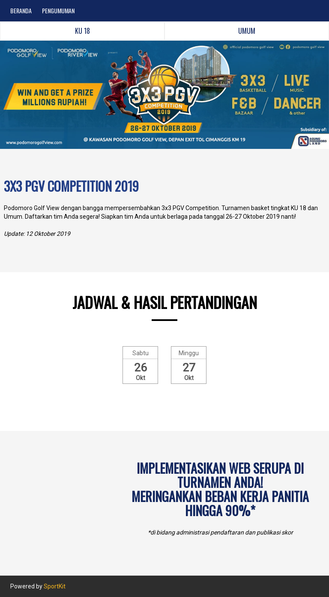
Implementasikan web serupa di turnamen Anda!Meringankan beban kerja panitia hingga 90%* (220, 489)
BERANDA (21, 10)
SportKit (55, 586)
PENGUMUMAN (58, 10)
